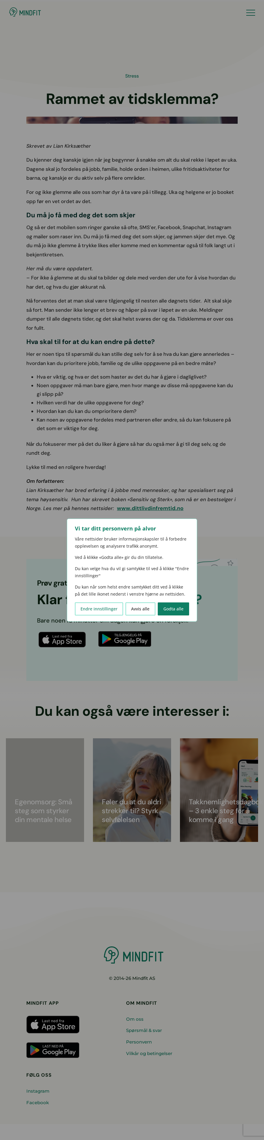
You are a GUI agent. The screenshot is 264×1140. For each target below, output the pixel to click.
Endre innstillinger (99, 609)
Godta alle (173, 609)
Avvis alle (140, 609)
